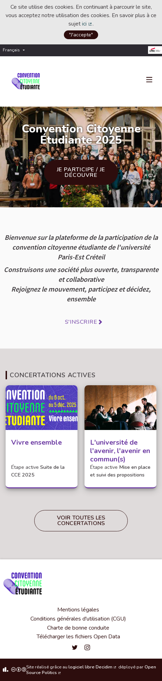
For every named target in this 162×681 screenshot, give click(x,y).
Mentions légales (78, 610)
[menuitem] (15, 50)
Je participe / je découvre (81, 172)
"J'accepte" (81, 34)
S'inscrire (81, 322)
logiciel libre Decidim (92, 667)
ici (87, 24)
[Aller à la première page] (27, 81)
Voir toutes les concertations (81, 520)
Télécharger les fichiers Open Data (78, 636)
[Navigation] (149, 80)
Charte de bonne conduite (78, 628)
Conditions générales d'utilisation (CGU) (78, 619)
